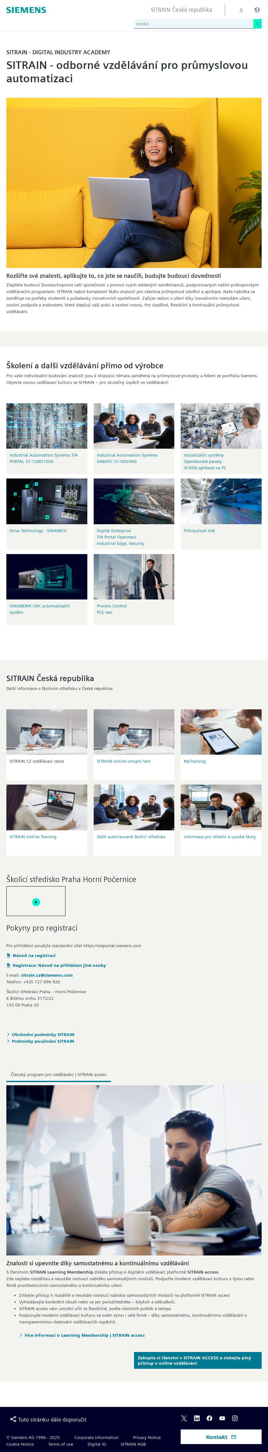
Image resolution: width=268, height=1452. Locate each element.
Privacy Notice (147, 1437)
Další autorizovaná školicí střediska (131, 836)
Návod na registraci (34, 955)
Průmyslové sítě (199, 530)
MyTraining (195, 761)
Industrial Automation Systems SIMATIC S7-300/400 (127, 458)
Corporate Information (96, 1437)
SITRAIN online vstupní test (124, 761)
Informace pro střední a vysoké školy (220, 836)
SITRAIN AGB (133, 1444)
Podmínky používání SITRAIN (43, 1041)
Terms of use (60, 1444)
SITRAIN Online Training (33, 836)
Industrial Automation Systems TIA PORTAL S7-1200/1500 (44, 458)
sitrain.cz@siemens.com (47, 975)
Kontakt (221, 1437)
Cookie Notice (20, 1444)
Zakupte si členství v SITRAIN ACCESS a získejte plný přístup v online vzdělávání (194, 1360)
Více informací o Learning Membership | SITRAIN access (84, 1335)
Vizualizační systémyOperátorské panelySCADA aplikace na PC (205, 461)
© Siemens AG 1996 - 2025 (33, 1437)
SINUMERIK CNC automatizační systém (40, 609)
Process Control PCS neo (112, 609)
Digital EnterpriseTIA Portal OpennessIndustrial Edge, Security (120, 537)
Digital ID (97, 1444)
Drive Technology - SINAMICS (38, 530)
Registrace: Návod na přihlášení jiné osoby (59, 965)
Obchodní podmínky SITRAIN (43, 1034)
